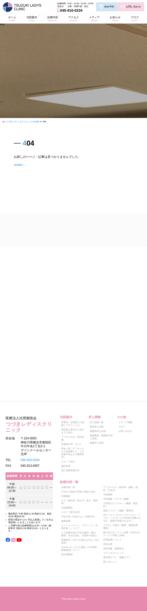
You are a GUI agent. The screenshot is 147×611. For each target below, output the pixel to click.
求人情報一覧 (97, 422)
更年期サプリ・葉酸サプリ (117, 557)
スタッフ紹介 (68, 461)
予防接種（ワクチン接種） (117, 499)
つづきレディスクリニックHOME (22, 121)
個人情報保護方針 (70, 470)
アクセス (73, 18)
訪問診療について (112, 540)
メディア (94, 18)
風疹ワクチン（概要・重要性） (119, 510)
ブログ (135, 18)
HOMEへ (19, 164)
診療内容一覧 (68, 487)
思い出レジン (110, 562)
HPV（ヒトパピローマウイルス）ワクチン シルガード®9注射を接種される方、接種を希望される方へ (122, 518)
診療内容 (52, 18)
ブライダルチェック (113, 553)
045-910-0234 (71, 10)
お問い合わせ (133, 6)
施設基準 (65, 466)
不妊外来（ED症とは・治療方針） (78, 516)
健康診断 (65, 521)
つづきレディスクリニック (29, 424)
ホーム (12, 18)
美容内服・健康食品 (113, 548)
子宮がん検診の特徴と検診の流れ (78, 492)
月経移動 (107, 494)
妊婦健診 (65, 496)
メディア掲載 (125, 422)
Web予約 (109, 6)
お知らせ (115, 18)
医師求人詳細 (97, 427)
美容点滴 (107, 544)
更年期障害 (67, 554)
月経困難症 (67, 508)
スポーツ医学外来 (70, 512)
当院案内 (31, 18)
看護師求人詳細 (98, 431)
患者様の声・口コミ (71, 444)
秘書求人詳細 (97, 443)
